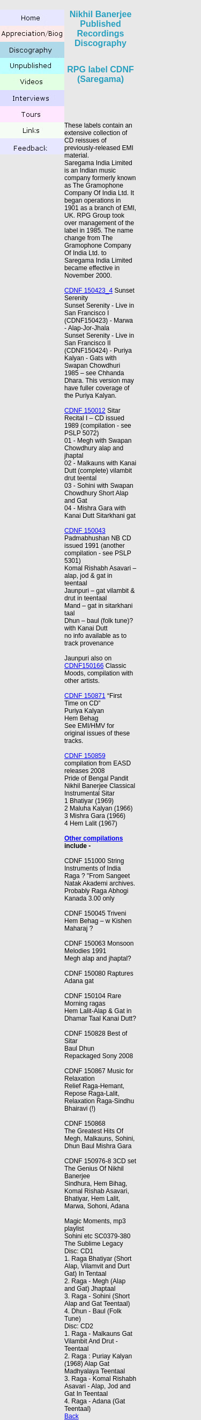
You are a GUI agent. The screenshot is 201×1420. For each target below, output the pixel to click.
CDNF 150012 (85, 410)
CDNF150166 (83, 666)
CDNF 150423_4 (88, 290)
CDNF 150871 (85, 696)
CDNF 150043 (85, 530)
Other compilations (93, 838)
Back (71, 1416)
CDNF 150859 (85, 756)
